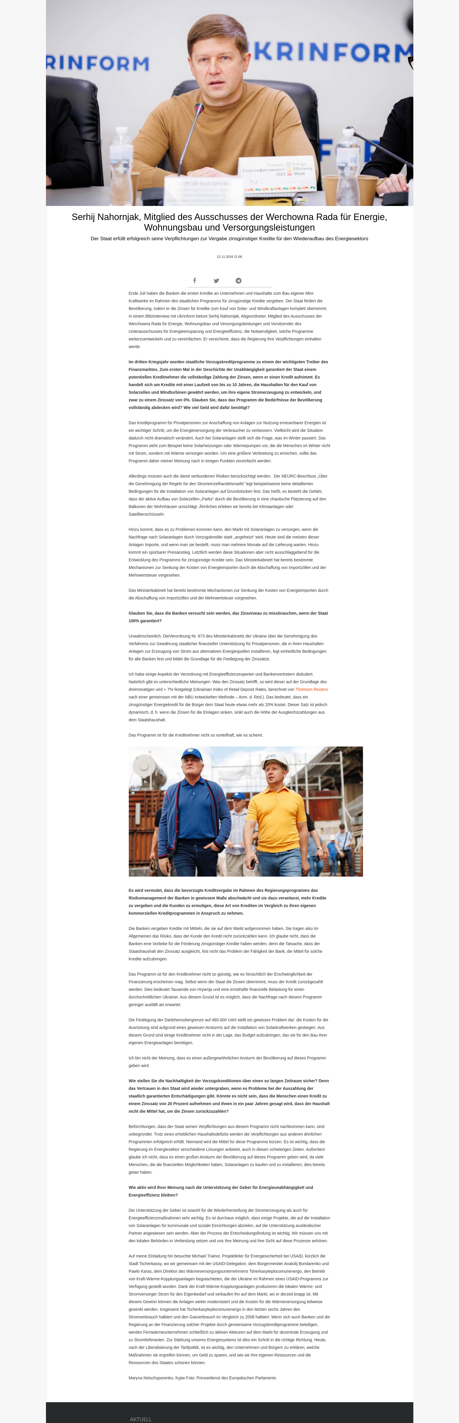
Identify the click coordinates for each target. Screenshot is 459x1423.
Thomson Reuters (311, 689)
